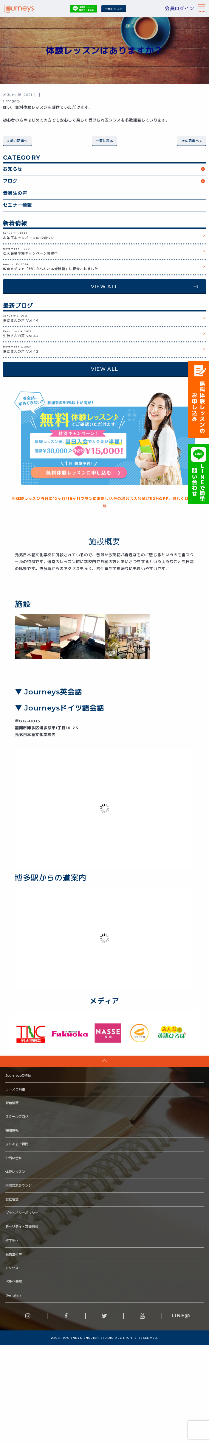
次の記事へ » (192, 141)
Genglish (13, 1295)
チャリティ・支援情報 (21, 1226)
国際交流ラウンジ (18, 1185)
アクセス (11, 1268)
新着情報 (11, 1103)
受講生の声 (15, 193)
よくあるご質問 (16, 1144)
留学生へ (11, 1240)
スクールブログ (16, 1116)
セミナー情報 (17, 205)
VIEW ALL (104, 286)
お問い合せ (13, 1158)
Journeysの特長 (18, 1075)
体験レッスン (114, 8)
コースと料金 (15, 1089)
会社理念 (11, 1199)
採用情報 (11, 1130)
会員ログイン (179, 8)
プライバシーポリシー (21, 1212)
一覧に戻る (104, 141)
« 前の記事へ (17, 141)
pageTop (104, 1061)
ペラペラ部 (13, 1281)
